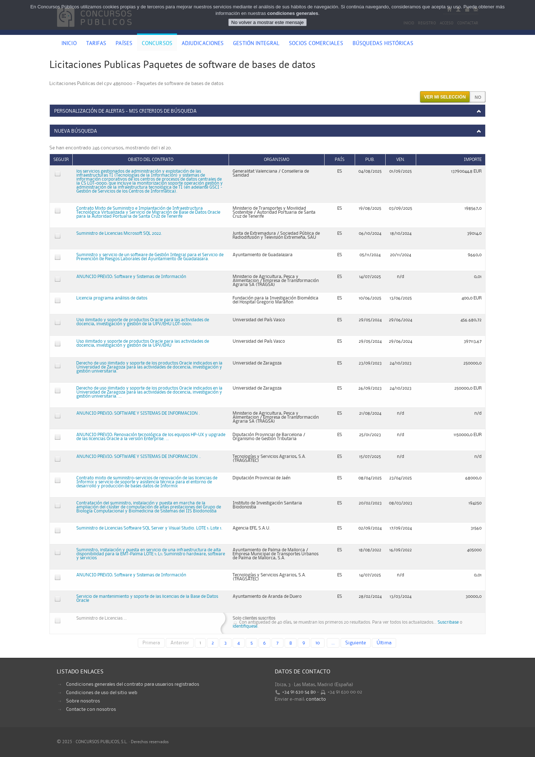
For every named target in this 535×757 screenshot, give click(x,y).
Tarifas (96, 44)
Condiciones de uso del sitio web (101, 692)
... (333, 643)
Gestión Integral (256, 44)
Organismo (276, 160)
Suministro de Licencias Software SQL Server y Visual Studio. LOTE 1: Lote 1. (149, 528)
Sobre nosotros (83, 701)
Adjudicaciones (203, 44)
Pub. (370, 160)
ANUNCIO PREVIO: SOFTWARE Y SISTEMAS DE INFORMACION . (138, 413)
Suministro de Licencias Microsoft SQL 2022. (119, 233)
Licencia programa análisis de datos (111, 298)
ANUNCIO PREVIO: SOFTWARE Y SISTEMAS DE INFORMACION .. (138, 457)
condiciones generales (292, 13)
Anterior (179, 643)
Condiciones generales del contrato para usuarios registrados (132, 684)
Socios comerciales (316, 44)
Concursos (157, 44)
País (340, 160)
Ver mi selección (445, 97)
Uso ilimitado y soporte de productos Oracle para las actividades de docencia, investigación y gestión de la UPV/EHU (142, 343)
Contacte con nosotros (91, 709)
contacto (316, 699)
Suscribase (448, 622)
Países (124, 44)
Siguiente (355, 643)
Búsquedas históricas (383, 44)
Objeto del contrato (150, 160)
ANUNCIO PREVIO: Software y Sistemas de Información (131, 277)
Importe (473, 160)
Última (384, 643)
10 (317, 643)
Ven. (400, 160)
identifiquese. (245, 626)
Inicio (69, 44)
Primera (151, 643)
